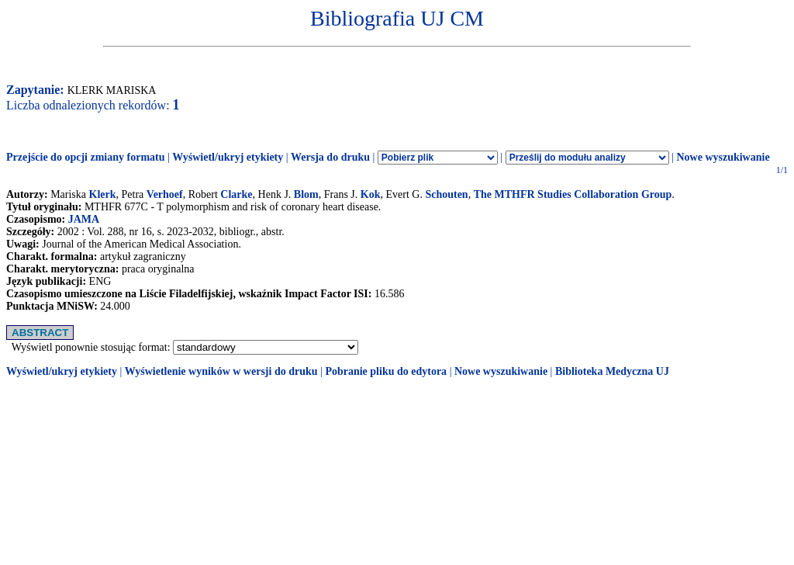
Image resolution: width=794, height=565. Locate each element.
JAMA (83, 219)
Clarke (236, 194)
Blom (306, 194)
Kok (371, 194)
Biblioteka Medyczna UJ (612, 371)
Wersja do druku (330, 157)
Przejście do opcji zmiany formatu (85, 157)
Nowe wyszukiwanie (722, 157)
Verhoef (165, 194)
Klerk (102, 194)
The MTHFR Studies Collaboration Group (573, 194)
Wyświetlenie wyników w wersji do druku (221, 371)
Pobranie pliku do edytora (386, 371)
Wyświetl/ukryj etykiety (227, 157)
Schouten (446, 194)
